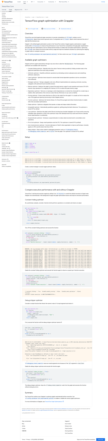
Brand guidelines (69, 430)
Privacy (28, 439)
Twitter (23, 428)
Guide (47, 17)
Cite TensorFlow (69, 433)
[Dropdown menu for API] (34, 2)
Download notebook (65, 28)
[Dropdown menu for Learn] (28, 2)
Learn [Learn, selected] (24, 1)
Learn (33, 17)
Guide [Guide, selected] (10, 9)
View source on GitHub (48, 28)
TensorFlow (27, 17)
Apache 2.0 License (26, 410)
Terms (23, 439)
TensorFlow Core (8, 6)
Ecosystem (40, 1)
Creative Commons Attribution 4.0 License (63, 408)
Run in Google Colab (32, 28)
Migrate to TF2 (18, 9)
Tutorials (4, 9)
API (32, 1)
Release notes (68, 426)
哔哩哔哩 (24, 430)
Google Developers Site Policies (46, 410)
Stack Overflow (68, 428)
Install (18, 1)
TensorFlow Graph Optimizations (53, 401)
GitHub (103, 1)
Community (51, 1)
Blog (23, 423)
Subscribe (100, 439)
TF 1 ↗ (26, 9)
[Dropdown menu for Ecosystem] (45, 2)
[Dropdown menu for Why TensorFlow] (69, 2)
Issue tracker (68, 423)
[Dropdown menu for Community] (56, 2)
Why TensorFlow (63, 1)
